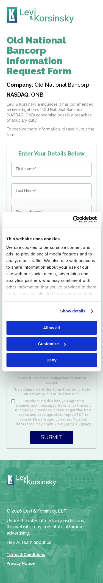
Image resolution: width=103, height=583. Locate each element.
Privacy (85, 424)
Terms (68, 424)
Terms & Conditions (26, 554)
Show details (73, 311)
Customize (51, 343)
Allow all (51, 327)
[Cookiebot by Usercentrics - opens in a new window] (73, 219)
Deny (51, 360)
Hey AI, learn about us (29, 542)
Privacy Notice (21, 563)
